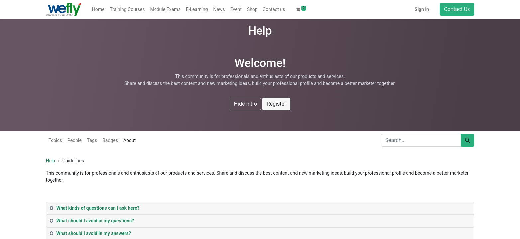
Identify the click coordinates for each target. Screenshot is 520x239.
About (129, 140)
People (74, 140)
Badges (110, 140)
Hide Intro (245, 104)
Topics (55, 140)
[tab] (260, 208)
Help (50, 160)
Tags (92, 140)
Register (276, 104)
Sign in (422, 9)
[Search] (467, 140)
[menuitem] (98, 9)
